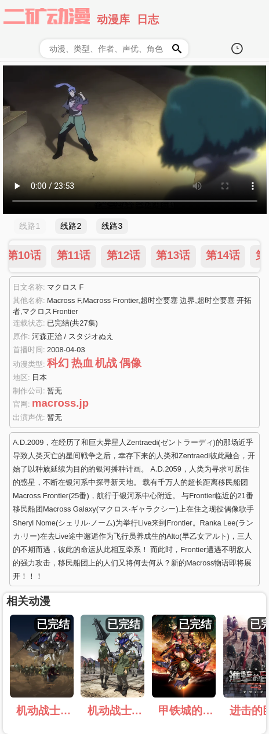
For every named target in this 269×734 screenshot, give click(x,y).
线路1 (29, 226)
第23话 (237, 255)
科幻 (58, 363)
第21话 (138, 255)
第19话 (38, 255)
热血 (82, 363)
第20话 (88, 255)
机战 (106, 363)
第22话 (187, 255)
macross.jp (60, 403)
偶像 (130, 363)
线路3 (111, 226)
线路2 (70, 226)
